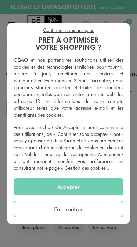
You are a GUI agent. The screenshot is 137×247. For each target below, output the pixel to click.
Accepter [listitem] (68, 187)
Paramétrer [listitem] (68, 209)
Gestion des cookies (85, 168)
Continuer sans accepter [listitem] (68, 30)
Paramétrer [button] (74, 140)
